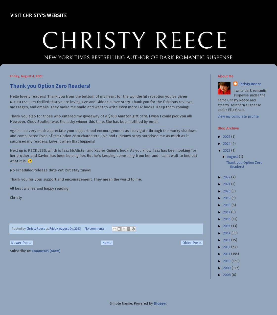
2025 (227, 137)
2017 (227, 212)
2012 (227, 247)
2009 (227, 268)
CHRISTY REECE (135, 41)
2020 (227, 191)
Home (107, 243)
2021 (227, 184)
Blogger (160, 303)
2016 (227, 219)
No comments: (95, 228)
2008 (227, 275)
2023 (227, 150)
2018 (227, 205)
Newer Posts (21, 243)
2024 (227, 144)
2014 (227, 233)
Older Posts (192, 243)
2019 (227, 198)
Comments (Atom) (46, 251)
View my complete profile (238, 116)
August (233, 157)
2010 (227, 261)
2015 (227, 226)
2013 (227, 240)
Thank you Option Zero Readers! (50, 86)
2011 (227, 254)
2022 (227, 177)
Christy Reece (249, 84)
